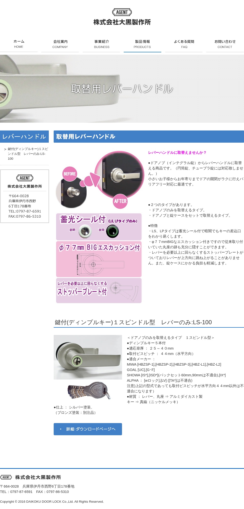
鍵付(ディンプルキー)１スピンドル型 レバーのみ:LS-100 (133, 322)
